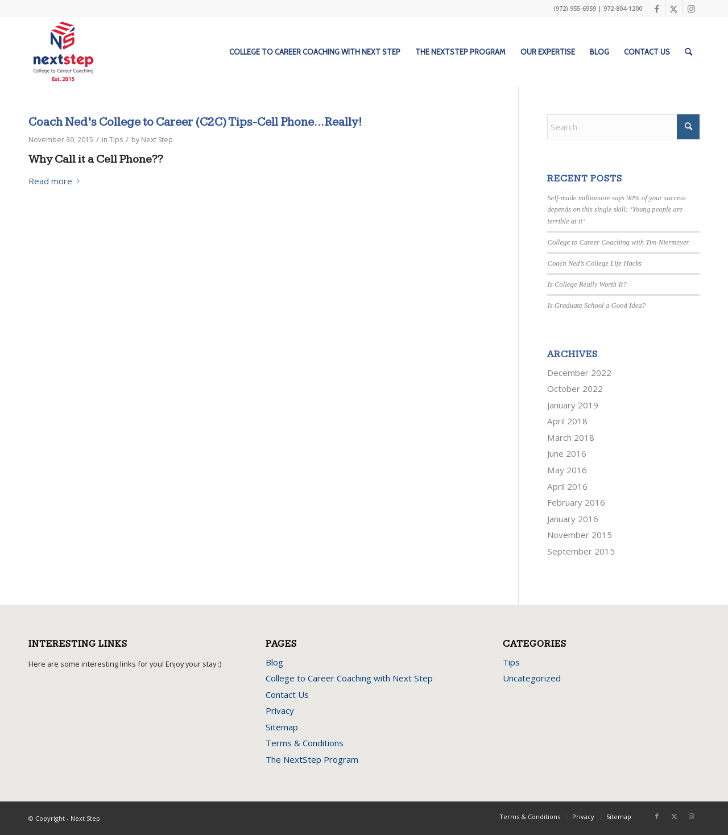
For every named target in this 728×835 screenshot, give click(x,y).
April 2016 (567, 486)
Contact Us (287, 694)
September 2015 (581, 551)
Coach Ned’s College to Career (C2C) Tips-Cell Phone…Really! (195, 122)
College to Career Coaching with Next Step (349, 678)
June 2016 (566, 453)
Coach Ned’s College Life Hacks (594, 263)
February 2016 (576, 502)
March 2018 (570, 437)
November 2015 (579, 534)
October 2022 (575, 388)
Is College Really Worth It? (586, 284)
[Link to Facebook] (656, 8)
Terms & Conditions (305, 743)
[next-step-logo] (63, 52)
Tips (116, 139)
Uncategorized (532, 678)
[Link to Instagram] (691, 8)
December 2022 (579, 372)
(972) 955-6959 (574, 8)
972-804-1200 (622, 8)
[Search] (688, 52)
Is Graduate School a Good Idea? (596, 305)
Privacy (280, 710)
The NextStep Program (312, 759)
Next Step (157, 139)
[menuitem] (315, 52)
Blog (274, 662)
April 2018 (567, 421)
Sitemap (282, 727)
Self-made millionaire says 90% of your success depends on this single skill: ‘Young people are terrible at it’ (616, 209)
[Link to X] (673, 8)
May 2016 (567, 470)
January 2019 (572, 405)
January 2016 (572, 518)
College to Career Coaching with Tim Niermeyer (618, 242)
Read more (56, 181)
